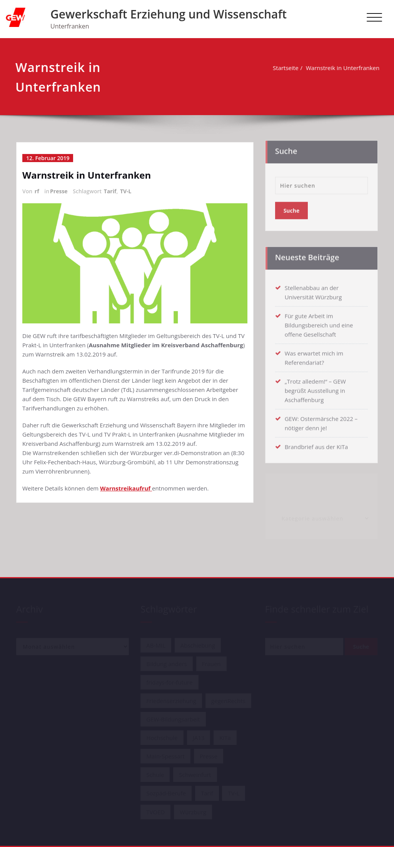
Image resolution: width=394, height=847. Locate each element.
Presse (59, 191)
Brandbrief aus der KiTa (316, 445)
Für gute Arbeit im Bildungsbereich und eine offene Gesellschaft (319, 323)
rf (37, 191)
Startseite (285, 68)
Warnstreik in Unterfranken (342, 68)
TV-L (126, 191)
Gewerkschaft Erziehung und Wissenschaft (168, 14)
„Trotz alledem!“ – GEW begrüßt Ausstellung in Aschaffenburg (315, 388)
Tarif (110, 191)
